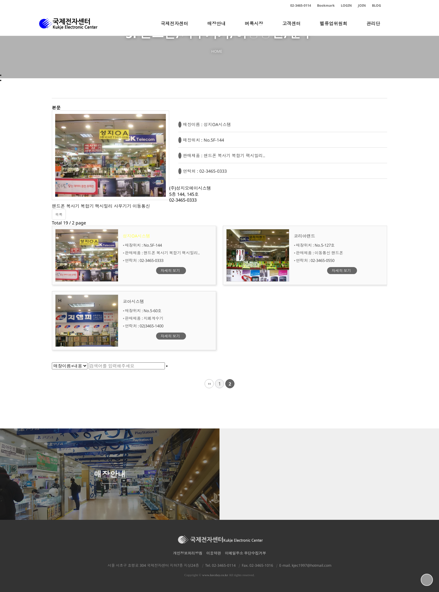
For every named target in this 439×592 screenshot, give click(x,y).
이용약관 (213, 553)
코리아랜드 (304, 236)
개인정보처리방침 (187, 553)
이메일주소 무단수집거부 (245, 553)
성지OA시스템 (136, 236)
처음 (209, 383)
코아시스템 (133, 301)
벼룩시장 (254, 28)
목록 (58, 214)
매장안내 (216, 28)
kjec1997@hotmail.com (311, 565)
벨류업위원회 (333, 28)
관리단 (373, 28)
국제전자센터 (174, 28)
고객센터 (291, 28)
